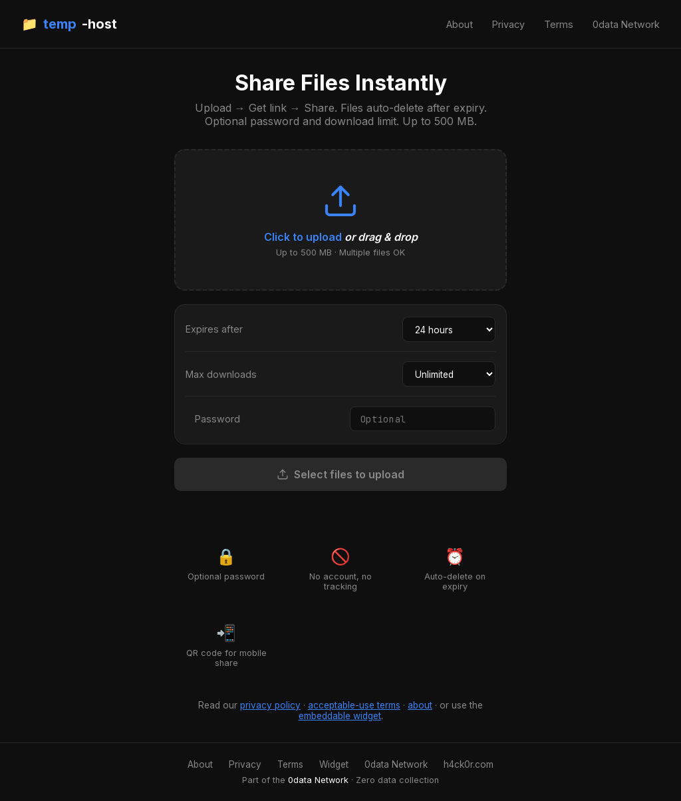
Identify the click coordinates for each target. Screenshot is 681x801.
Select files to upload (340, 474)
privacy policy (270, 705)
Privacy (508, 24)
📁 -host (69, 24)
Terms (558, 24)
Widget (333, 764)
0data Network (626, 24)
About (459, 24)
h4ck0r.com (468, 764)
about (420, 705)
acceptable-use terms (354, 705)
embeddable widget (340, 716)
